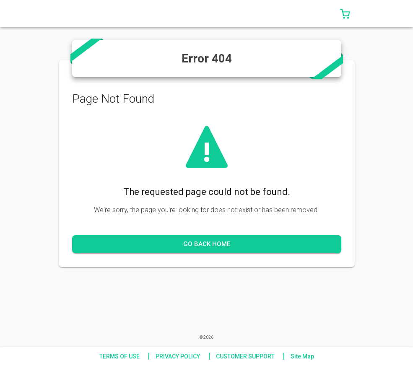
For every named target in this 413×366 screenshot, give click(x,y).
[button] (345, 13)
